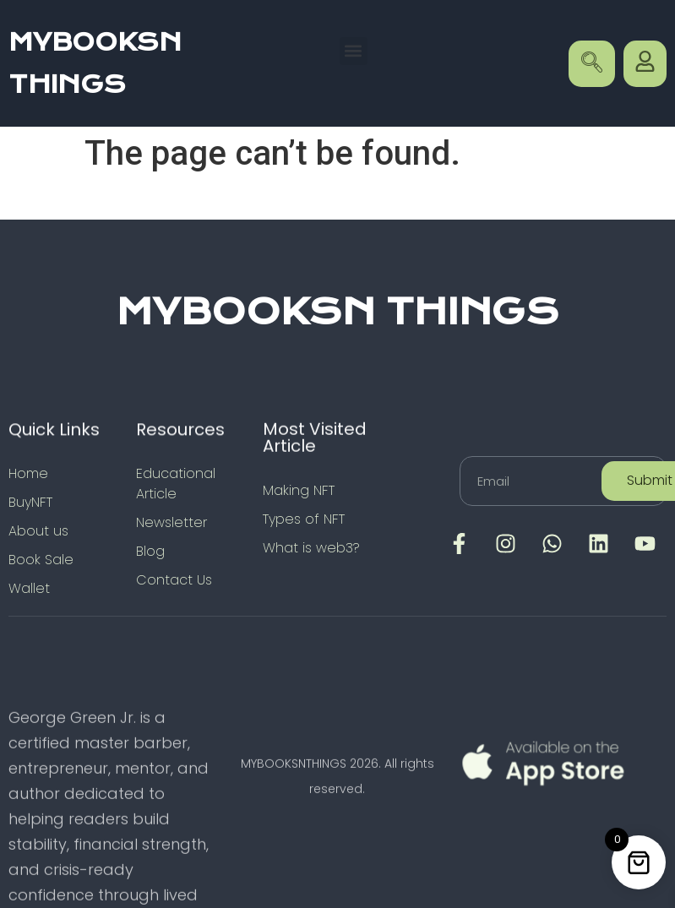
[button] (353, 51)
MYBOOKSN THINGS (338, 312)
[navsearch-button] (592, 64)
